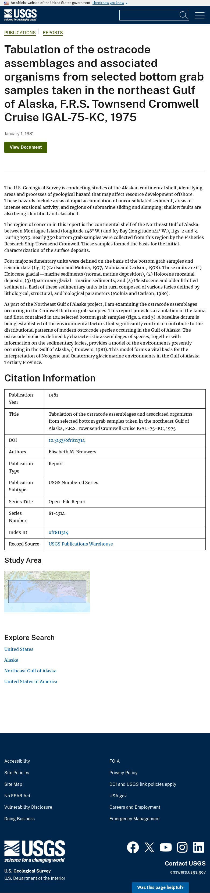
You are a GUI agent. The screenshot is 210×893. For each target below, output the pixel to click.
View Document (26, 147)
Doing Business (19, 818)
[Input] (154, 15)
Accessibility (17, 761)
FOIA (114, 761)
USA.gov (118, 796)
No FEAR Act (17, 796)
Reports (53, 32)
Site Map (13, 784)
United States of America (30, 681)
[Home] (20, 19)
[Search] (184, 15)
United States (18, 649)
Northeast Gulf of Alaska (30, 670)
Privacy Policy (123, 772)
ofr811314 (58, 532)
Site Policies (16, 772)
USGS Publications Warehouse (81, 544)
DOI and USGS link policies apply (142, 784)
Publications (20, 32)
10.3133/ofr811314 (67, 440)
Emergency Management (134, 818)
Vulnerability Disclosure (28, 807)
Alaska (11, 660)
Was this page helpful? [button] (160, 887)
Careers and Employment (134, 807)
